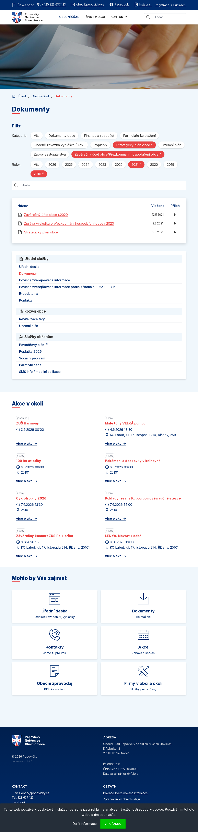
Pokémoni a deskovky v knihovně (133, 461)
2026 (52, 164)
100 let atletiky (28, 461)
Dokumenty (28, 273)
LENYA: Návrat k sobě (123, 536)
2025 (69, 164)
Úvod (22, 96)
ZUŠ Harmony (27, 423)
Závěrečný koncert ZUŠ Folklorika (44, 536)
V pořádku (113, 823)
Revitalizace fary (32, 319)
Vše (36, 136)
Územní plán (171, 145)
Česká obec (26, 5)
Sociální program (32, 358)
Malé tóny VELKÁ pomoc (125, 423)
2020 (154, 164)
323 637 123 (26, 797)
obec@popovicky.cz (35, 793)
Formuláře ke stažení (139, 136)
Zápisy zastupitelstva (50, 154)
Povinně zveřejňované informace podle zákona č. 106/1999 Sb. (67, 287)
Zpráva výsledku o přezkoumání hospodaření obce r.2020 (69, 223)
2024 (86, 164)
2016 (39, 173)
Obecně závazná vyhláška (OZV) (59, 145)
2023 (102, 164)
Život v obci (95, 17)
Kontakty (119, 17)
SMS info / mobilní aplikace (40, 372)
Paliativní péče (30, 365)
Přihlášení (179, 5)
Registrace (162, 5)
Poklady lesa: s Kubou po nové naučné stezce (143, 498)
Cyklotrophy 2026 (31, 498)
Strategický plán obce (134, 145)
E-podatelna (28, 294)
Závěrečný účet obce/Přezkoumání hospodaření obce (118, 154)
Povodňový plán (34, 344)
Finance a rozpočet (99, 136)
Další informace (84, 824)
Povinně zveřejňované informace (44, 280)
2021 (136, 164)
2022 (119, 164)
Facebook (19, 802)
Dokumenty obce (61, 136)
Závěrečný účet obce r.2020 (46, 215)
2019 (170, 164)
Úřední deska (29, 267)
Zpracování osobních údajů (121, 799)
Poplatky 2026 (30, 351)
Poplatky (100, 145)
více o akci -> (26, 443)
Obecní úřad (69, 17)
